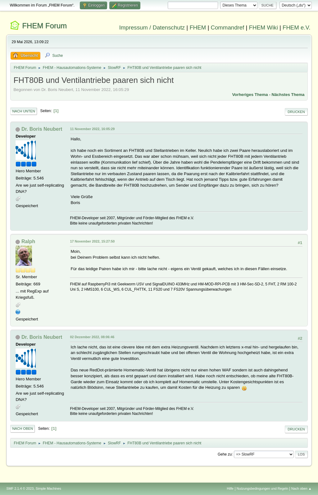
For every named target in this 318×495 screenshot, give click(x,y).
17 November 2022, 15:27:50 (92, 241)
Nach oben (22, 428)
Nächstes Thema (288, 94)
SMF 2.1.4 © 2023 (20, 488)
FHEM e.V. (297, 27)
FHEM (197, 27)
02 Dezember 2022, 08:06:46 (92, 337)
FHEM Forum (44, 25)
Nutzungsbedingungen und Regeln (262, 488)
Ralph (28, 241)
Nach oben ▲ (301, 488)
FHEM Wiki (263, 27)
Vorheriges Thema (250, 94)
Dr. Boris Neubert (41, 129)
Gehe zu (225, 454)
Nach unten (23, 111)
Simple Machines (48, 488)
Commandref (227, 27)
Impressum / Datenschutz (152, 27)
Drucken (296, 112)
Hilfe (230, 488)
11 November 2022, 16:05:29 (92, 129)
